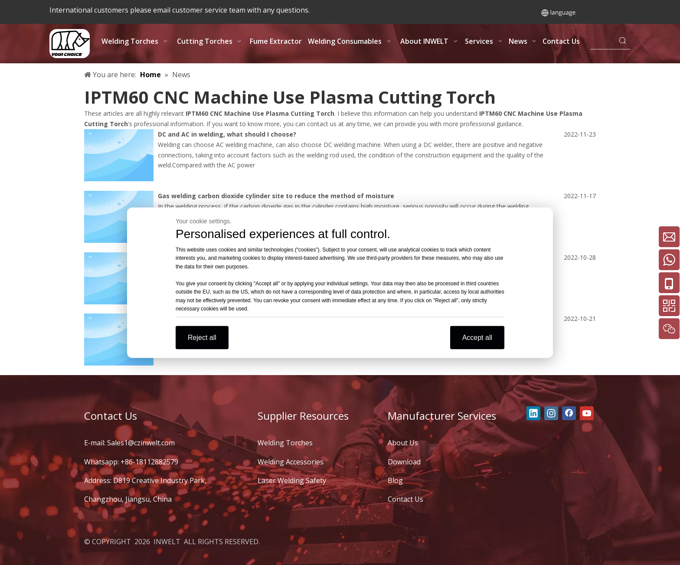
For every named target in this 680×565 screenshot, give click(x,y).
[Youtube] (587, 413)
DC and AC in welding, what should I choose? (227, 134)
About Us (403, 442)
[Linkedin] (533, 413)
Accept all (477, 337)
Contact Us (405, 499)
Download (404, 462)
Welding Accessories (291, 462)
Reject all (202, 337)
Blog (395, 480)
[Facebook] (569, 413)
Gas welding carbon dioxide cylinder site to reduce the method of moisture (276, 196)
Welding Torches (285, 442)
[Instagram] (551, 413)
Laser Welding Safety (292, 480)
